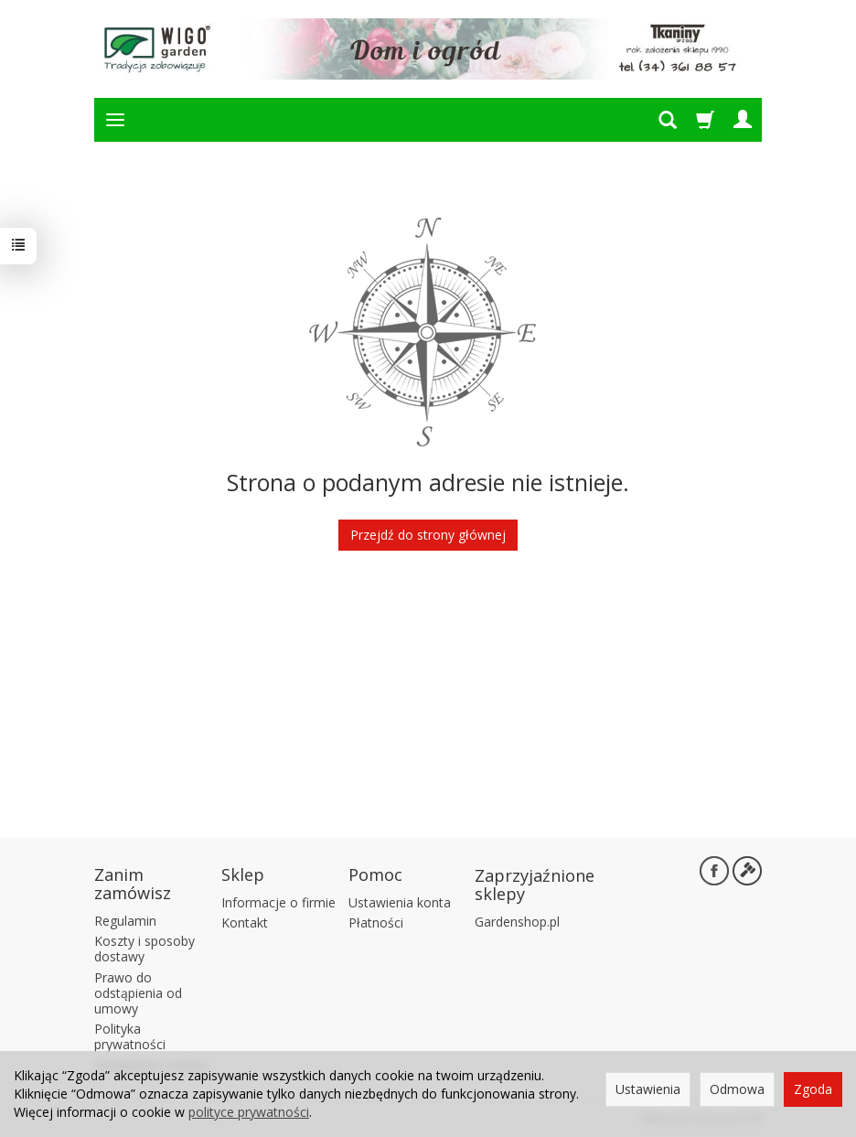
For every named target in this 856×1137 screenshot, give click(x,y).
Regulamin (125, 920)
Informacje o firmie (278, 902)
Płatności (375, 922)
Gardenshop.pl (517, 921)
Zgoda (813, 1089)
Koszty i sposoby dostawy (144, 948)
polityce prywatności (248, 1112)
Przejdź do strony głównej (428, 534)
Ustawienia (647, 1089)
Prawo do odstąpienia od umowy (138, 993)
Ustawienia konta (399, 902)
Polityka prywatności (130, 1036)
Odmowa (737, 1089)
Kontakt (244, 922)
